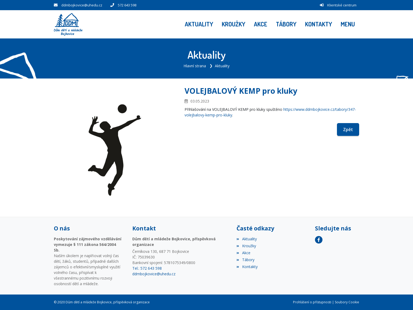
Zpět (348, 129)
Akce (243, 252)
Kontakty (246, 266)
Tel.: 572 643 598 (147, 268)
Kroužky (246, 245)
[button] (347, 24)
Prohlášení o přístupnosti (312, 302)
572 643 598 (127, 5)
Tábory (245, 259)
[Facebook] (318, 240)
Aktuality (222, 65)
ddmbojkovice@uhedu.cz (81, 5)
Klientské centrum (341, 5)
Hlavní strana (194, 65)
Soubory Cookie (347, 302)
